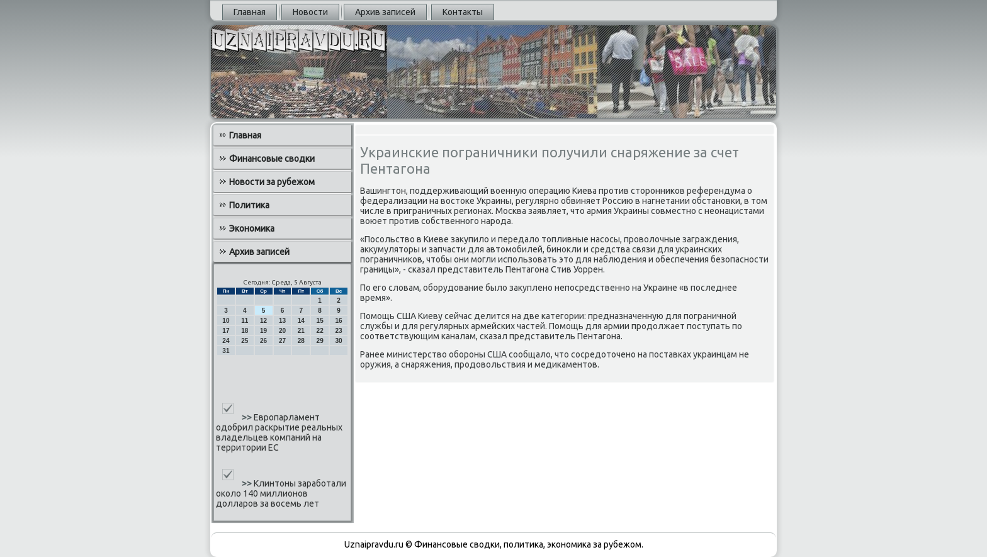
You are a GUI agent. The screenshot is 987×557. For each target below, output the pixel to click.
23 (338, 330)
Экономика (251, 228)
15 (320, 320)
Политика (249, 205)
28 (301, 340)
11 (244, 320)
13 (282, 320)
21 (301, 330)
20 (282, 330)
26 (263, 340)
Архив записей (385, 12)
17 (225, 330)
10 (225, 320)
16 (338, 320)
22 (320, 330)
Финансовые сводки (272, 159)
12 (263, 320)
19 (263, 330)
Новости (310, 12)
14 (301, 320)
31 (225, 350)
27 (282, 340)
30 (338, 340)
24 (225, 340)
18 (244, 330)
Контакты (463, 12)
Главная (250, 12)
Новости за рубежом (272, 182)
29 (320, 340)
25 (244, 340)
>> (248, 417)
